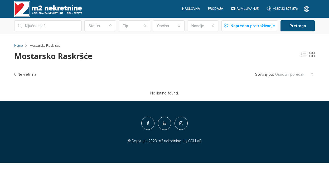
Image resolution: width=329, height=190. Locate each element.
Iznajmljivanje (245, 9)
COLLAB (195, 141)
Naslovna (191, 9)
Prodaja (215, 9)
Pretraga (297, 25)
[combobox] (100, 25)
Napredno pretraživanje (249, 25)
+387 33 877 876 (282, 8)
